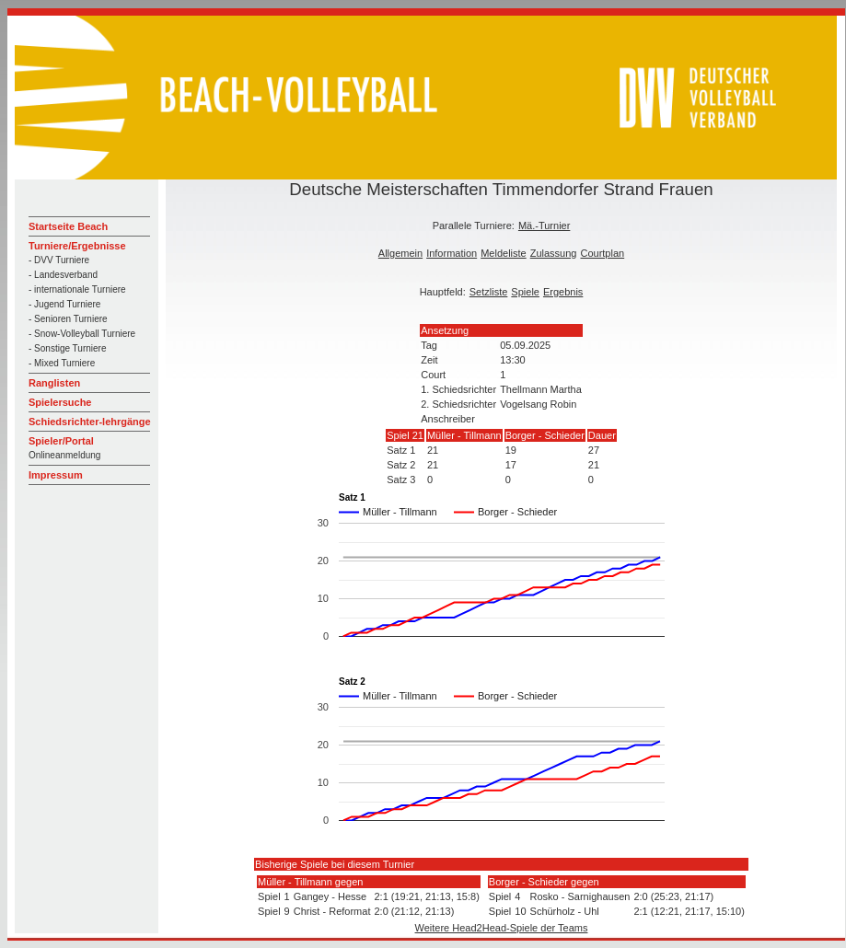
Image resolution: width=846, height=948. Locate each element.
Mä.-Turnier (544, 225)
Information (451, 253)
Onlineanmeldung (64, 455)
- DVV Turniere (59, 260)
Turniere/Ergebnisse (77, 245)
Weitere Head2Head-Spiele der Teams (501, 927)
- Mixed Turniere (62, 363)
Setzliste (488, 291)
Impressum (56, 474)
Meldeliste (504, 253)
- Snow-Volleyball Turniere (82, 334)
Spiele (525, 291)
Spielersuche (60, 402)
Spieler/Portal (61, 440)
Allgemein (400, 253)
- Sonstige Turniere (68, 348)
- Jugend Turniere (64, 304)
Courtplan (602, 253)
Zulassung (553, 253)
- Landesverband (63, 275)
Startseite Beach (68, 226)
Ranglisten (54, 382)
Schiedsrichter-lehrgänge (90, 421)
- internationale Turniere (77, 289)
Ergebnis (563, 291)
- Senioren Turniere (68, 319)
